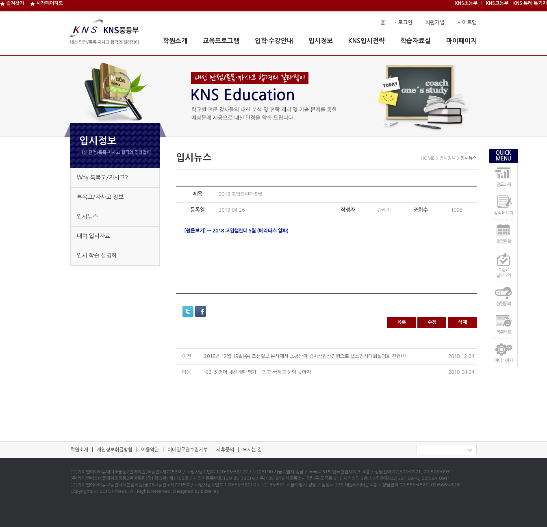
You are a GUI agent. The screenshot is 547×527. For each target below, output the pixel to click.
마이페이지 (461, 41)
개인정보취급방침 (114, 449)
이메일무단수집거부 (187, 449)
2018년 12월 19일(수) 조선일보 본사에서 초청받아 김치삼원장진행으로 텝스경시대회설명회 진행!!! (305, 356)
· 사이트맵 (465, 22)
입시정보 (320, 41)
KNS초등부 (466, 3)
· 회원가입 (433, 22)
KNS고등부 (497, 3)
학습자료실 (415, 41)
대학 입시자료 (93, 236)
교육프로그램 (221, 41)
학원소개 (175, 41)
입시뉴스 (87, 216)
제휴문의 (225, 449)
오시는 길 (252, 449)
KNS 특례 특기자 (530, 3)
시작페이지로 (46, 3)
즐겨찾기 (12, 3)
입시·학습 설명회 (97, 255)
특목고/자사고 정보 (100, 197)
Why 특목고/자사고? (102, 177)
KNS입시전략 (366, 41)
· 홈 (381, 22)
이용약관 (150, 449)
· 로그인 (403, 22)
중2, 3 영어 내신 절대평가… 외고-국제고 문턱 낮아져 (257, 372)
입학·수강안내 (274, 41)
